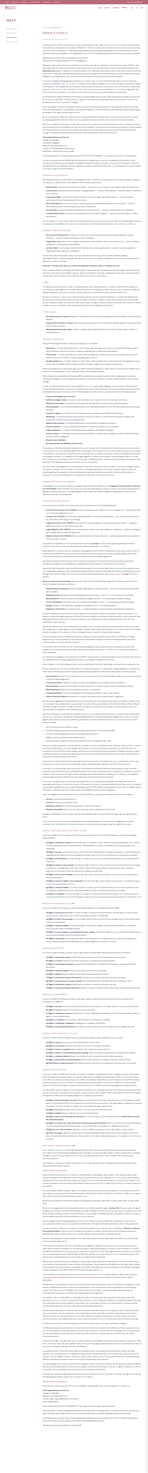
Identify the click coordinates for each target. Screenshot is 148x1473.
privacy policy (114, 574)
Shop (108, 8)
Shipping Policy (11, 29)
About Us (15, 2)
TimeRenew (46, 2)
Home (7, 2)
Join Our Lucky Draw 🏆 (135, 2)
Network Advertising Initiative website (88, 1277)
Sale (100, 8)
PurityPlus (56, 2)
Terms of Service (12, 42)
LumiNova (24, 2)
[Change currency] (125, 8)
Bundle (116, 8)
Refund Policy (11, 33)
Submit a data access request (55, 1170)
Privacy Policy (11, 37)
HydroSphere (35, 2)
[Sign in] (137, 8)
